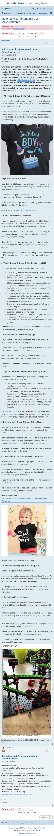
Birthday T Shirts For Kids (24, 210)
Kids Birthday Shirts (26, 80)
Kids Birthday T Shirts (11, 411)
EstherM (10, 748)
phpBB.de (36, 830)
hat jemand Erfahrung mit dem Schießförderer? (20, 20)
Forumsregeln (19, 28)
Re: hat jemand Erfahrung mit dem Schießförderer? (19, 757)
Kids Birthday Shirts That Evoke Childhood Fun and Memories (24, 499)
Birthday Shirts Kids (17, 615)
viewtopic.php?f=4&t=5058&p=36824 (16, 794)
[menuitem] (8, 9)
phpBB (19, 828)
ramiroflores (5, 40)
